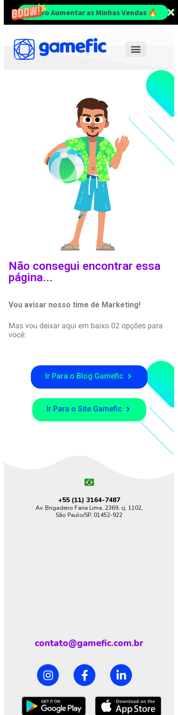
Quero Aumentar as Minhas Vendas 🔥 (93, 12)
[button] (135, 49)
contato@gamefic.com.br (89, 643)
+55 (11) (72, 500)
